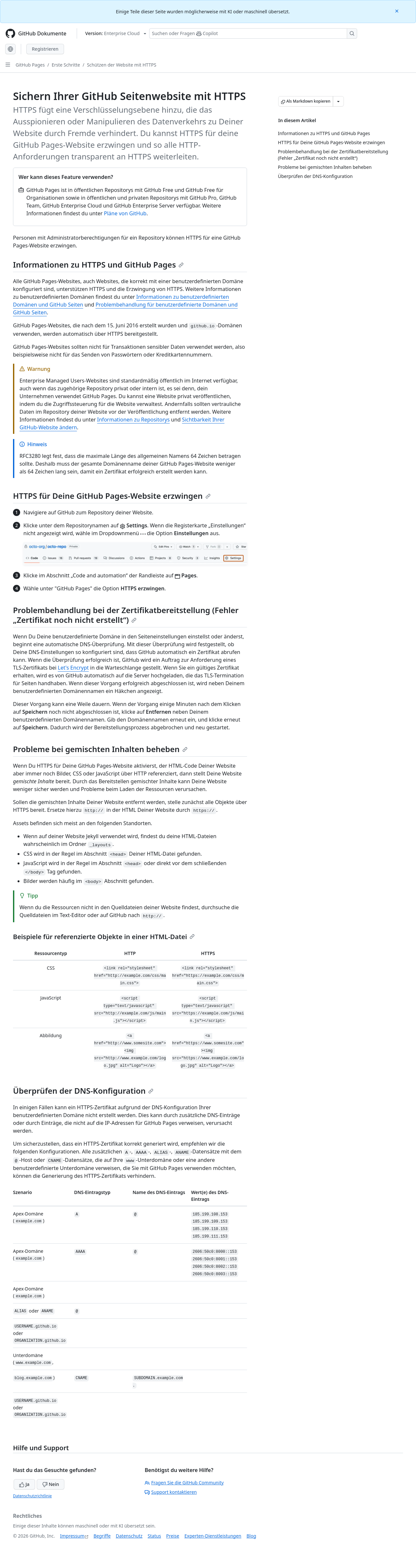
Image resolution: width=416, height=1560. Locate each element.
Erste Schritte (66, 65)
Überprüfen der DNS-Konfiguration (83, 1090)
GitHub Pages (30, 65)
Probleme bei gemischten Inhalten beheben (100, 749)
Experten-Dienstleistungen (212, 1536)
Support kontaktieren (171, 1492)
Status (154, 1536)
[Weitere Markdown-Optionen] (338, 101)
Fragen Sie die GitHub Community (184, 1482)
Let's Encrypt (73, 667)
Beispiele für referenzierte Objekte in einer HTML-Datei (104, 936)
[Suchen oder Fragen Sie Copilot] (253, 33)
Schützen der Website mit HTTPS (121, 65)
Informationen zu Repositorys (133, 419)
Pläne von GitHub (125, 213)
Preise (172, 1536)
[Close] (397, 10)
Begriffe (102, 1536)
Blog (251, 1536)
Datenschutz (129, 1536)
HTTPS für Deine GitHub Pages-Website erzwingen (112, 495)
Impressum (72, 1536)
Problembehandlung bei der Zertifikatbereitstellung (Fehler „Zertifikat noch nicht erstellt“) (126, 615)
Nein (50, 1484)
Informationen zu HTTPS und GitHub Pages (98, 264)
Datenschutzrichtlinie (32, 1496)
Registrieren (45, 49)
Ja (24, 1484)
